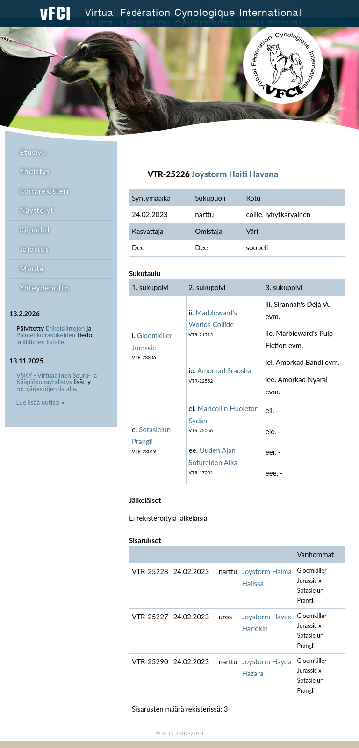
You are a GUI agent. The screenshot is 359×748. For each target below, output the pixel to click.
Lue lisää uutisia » (40, 402)
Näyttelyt (37, 210)
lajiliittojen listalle (40, 342)
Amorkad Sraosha (224, 370)
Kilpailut (35, 230)
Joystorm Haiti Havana (235, 174)
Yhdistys (35, 171)
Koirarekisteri (44, 191)
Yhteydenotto (45, 288)
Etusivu (33, 152)
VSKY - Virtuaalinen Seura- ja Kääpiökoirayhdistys (56, 378)
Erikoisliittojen (65, 328)
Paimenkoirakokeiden (45, 335)
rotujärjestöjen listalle (46, 388)
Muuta (32, 269)
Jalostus (34, 249)
